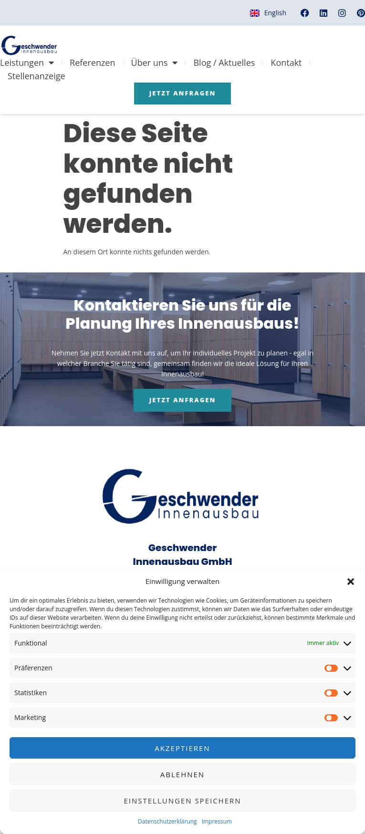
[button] (350, 581)
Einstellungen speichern (182, 800)
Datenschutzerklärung (167, 821)
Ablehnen (182, 774)
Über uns (154, 62)
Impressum (217, 821)
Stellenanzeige (36, 76)
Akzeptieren (182, 748)
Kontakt (286, 62)
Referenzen (92, 62)
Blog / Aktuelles (224, 62)
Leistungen (27, 62)
